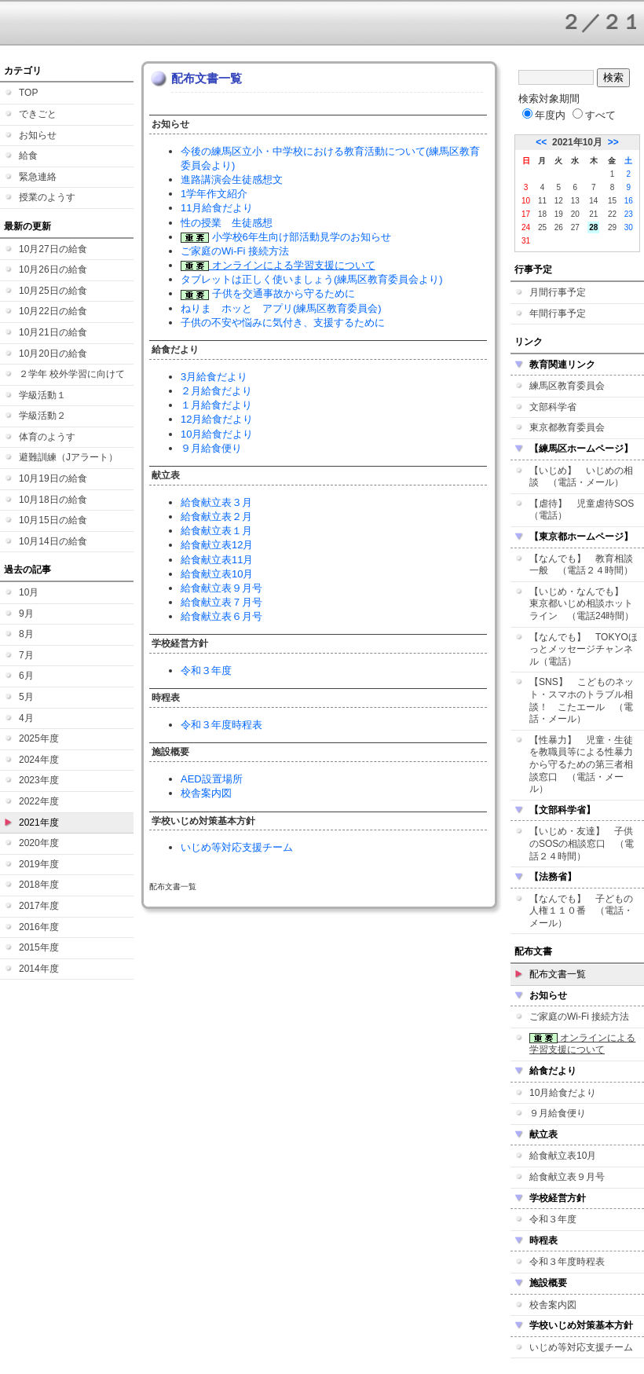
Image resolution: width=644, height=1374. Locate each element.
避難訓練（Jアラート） (68, 457)
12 (558, 200)
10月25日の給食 (53, 290)
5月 (26, 696)
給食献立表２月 (216, 516)
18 (542, 214)
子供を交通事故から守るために (268, 293)
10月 (28, 592)
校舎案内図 (206, 793)
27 (575, 227)
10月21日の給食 (53, 332)
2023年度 (39, 780)
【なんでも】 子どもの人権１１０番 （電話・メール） (581, 911)
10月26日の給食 (53, 269)
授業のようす (47, 197)
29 (612, 227)
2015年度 (39, 947)
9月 (26, 613)
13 (575, 200)
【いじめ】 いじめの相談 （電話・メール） (581, 477)
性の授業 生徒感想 (227, 223)
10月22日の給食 (53, 311)
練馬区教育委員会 (567, 385)
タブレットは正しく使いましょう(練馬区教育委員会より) (312, 279)
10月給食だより (217, 434)
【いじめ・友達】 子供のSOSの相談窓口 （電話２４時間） (581, 843)
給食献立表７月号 (221, 602)
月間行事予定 (557, 292)
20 (575, 214)
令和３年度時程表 (221, 725)
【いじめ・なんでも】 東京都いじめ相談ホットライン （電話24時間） (581, 603)
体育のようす (47, 436)
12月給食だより (217, 419)
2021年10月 (577, 142)
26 (558, 227)
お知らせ (38, 135)
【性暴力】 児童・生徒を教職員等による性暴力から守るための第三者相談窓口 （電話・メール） (581, 764)
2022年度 (39, 801)
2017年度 (39, 905)
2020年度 (39, 842)
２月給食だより (216, 391)
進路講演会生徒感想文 (232, 179)
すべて (594, 115)
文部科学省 (552, 406)
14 (593, 200)
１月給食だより (216, 405)
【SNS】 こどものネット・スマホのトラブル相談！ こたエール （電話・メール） (581, 700)
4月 (26, 718)
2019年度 (39, 864)
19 (558, 214)
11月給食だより (217, 208)
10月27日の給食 (53, 249)
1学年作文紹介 (214, 194)
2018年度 (39, 884)
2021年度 (39, 822)
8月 (26, 633)
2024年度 (39, 759)
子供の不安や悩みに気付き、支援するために (283, 322)
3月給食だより (214, 377)
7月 (26, 655)
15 (612, 200)
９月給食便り (211, 448)
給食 (28, 155)
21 (593, 214)
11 (542, 200)
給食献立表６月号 (221, 616)
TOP (28, 92)
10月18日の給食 (53, 499)
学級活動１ (42, 395)
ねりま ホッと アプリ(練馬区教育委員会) (281, 308)
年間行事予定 (557, 313)
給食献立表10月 (217, 574)
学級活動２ (42, 415)
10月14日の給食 (53, 541)
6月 (26, 675)
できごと (38, 113)
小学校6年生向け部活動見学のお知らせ (286, 237)
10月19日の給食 (53, 478)
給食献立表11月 (217, 560)
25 (542, 227)
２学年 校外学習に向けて (72, 373)
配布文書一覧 (557, 974)
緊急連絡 (38, 176)
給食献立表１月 (216, 531)
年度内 (543, 115)
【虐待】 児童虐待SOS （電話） (586, 510)
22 (612, 214)
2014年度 (39, 968)
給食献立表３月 (216, 502)
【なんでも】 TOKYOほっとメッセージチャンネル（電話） (583, 649)
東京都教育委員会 (567, 427)
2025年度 (39, 738)
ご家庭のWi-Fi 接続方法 (235, 251)
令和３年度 (206, 670)
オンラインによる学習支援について (278, 265)
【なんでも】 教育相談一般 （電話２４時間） (581, 565)
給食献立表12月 (217, 545)
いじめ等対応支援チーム (237, 847)
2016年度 (39, 926)
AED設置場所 (212, 779)
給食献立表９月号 (221, 588)
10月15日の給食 (53, 520)
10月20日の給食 (53, 353)
